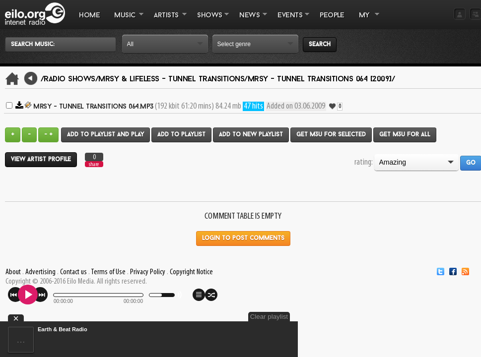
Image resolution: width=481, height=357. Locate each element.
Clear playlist (269, 316)
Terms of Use (108, 272)
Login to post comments (243, 238)
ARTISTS (167, 20)
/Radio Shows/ (70, 79)
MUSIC (125, 20)
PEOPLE (332, 15)
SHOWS (209, 20)
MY (365, 20)
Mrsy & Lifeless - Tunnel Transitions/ (173, 79)
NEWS (249, 20)
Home (89, 15)
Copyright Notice (191, 272)
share (94, 164)
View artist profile (41, 160)
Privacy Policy (147, 272)
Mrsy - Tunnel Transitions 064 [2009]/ (321, 79)
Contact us (73, 272)
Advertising (40, 272)
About (13, 272)
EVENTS (290, 20)
